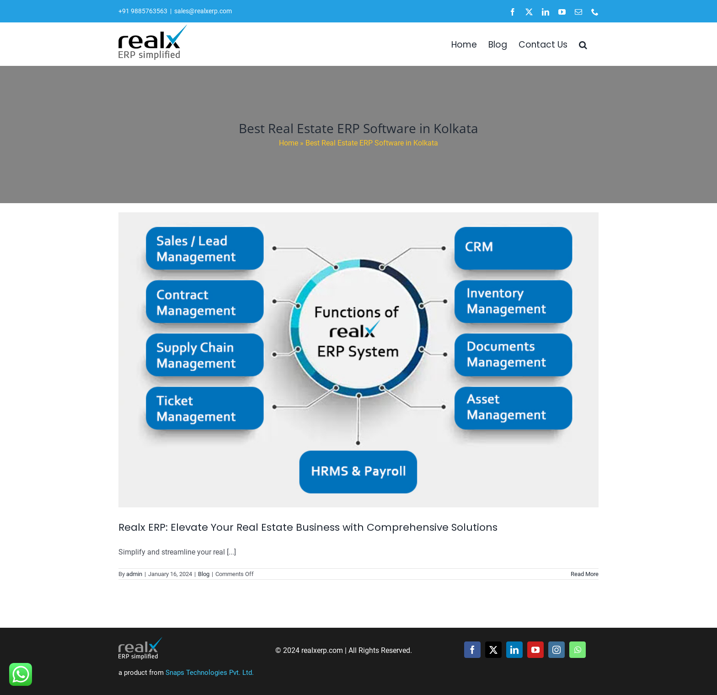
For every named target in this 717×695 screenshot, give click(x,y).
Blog (203, 574)
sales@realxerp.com (203, 11)
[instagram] (556, 649)
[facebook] (472, 649)
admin (134, 574)
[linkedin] (514, 649)
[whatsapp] (577, 649)
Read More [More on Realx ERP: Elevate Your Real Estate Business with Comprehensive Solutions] (585, 574)
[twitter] (493, 649)
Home (288, 143)
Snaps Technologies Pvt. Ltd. (210, 672)
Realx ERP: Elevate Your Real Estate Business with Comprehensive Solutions (308, 527)
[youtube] (535, 649)
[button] (583, 43)
